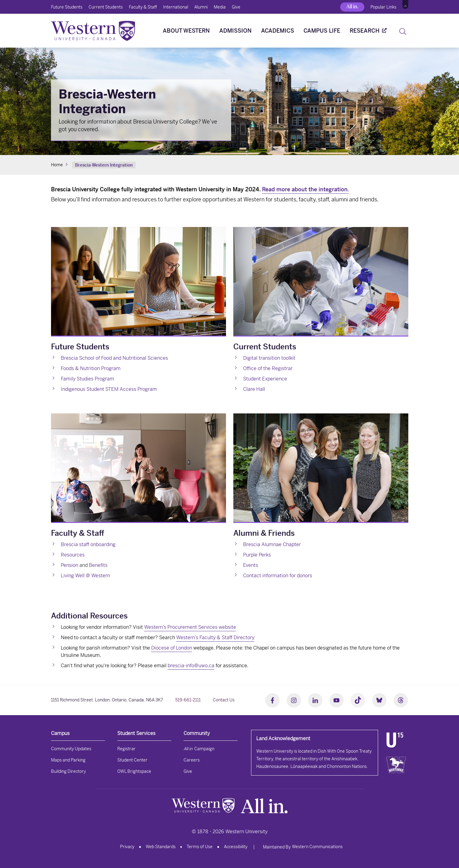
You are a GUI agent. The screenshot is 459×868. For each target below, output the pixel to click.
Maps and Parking (68, 760)
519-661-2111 (188, 700)
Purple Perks (257, 555)
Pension (69, 565)
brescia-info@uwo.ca (191, 665)
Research (365, 30)
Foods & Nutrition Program (91, 368)
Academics (277, 30)
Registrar (126, 748)
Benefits (98, 565)
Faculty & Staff (143, 7)
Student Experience (265, 379)
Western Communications (317, 846)
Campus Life (322, 30)
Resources (73, 555)
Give (236, 7)
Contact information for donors (277, 575)
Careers (192, 760)
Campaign (199, 748)
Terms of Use (200, 846)
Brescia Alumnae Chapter (272, 544)
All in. (352, 6)
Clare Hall (254, 389)
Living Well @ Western (85, 575)
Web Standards (161, 846)
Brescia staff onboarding (88, 544)
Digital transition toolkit (269, 358)
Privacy (127, 846)
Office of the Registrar (268, 368)
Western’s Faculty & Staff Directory (215, 637)
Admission (235, 30)
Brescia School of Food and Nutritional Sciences (114, 358)
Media (220, 7)
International (175, 7)
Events (250, 565)
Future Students (66, 7)
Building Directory (68, 771)
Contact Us (224, 700)
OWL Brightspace (134, 771)
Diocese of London (171, 648)
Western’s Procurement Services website (190, 627)
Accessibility (235, 846)
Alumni (201, 7)
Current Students (106, 7)
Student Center (132, 760)
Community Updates (71, 748)
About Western (186, 30)
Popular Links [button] (383, 7)
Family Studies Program (87, 379)
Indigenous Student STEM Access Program (109, 389)
